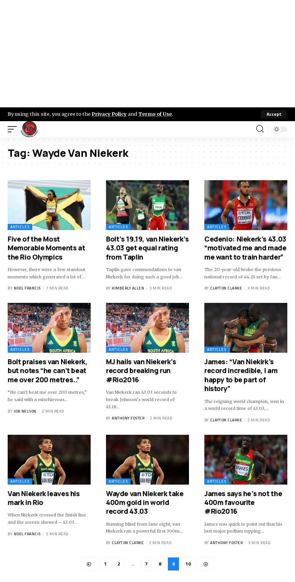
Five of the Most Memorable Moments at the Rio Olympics (46, 247)
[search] (260, 129)
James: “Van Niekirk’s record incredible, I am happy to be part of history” (240, 375)
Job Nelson (25, 411)
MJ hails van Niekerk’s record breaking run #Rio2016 (141, 370)
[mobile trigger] (14, 129)
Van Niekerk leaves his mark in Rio (44, 498)
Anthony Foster (128, 418)
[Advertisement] (147, 53)
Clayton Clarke (226, 288)
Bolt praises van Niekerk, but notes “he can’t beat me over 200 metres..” (48, 370)
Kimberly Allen (128, 288)
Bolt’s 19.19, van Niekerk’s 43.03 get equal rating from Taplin (147, 247)
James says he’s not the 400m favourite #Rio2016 (243, 502)
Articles (20, 227)
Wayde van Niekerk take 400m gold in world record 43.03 (145, 502)
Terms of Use (156, 114)
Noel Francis (27, 288)
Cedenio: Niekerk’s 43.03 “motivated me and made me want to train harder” (245, 247)
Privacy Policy (110, 114)
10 (188, 563)
